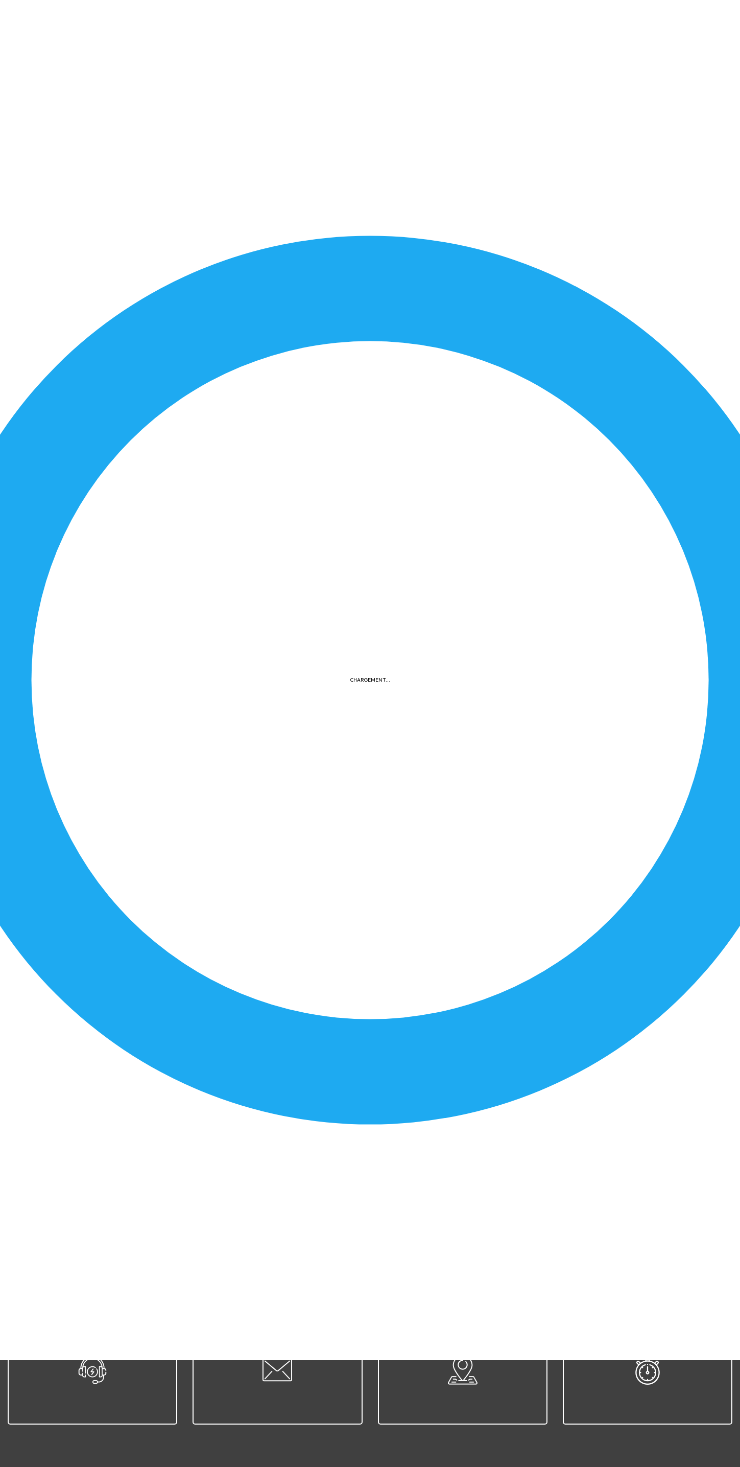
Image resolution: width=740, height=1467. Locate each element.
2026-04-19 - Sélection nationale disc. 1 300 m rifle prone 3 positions (166, 492)
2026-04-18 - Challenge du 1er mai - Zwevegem (501, 404)
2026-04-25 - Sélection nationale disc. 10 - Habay (505, 315)
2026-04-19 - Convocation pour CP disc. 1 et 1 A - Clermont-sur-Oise (537, 1018)
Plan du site (532, 1268)
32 (118, 1195)
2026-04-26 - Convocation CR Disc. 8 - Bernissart (505, 751)
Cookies (457, 1268)
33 (141, 1195)
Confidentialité (402, 1268)
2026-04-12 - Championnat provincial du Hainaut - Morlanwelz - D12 (165, 751)
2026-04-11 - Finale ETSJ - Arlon (103, 840)
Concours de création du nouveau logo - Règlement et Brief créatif (162, 315)
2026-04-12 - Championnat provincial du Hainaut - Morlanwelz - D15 (165, 662)
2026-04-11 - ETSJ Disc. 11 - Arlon (475, 840)
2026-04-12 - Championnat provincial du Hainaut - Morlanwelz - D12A (539, 662)
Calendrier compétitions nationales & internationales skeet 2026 (159, 1018)
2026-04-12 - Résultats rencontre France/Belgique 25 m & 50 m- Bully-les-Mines (187, 573)
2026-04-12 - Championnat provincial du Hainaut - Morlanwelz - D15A (539, 573)
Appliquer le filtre (660, 272)
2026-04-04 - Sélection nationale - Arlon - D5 (499, 1107)
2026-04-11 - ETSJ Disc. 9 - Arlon (104, 929)
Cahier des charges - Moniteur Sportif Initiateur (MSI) (509, 929)
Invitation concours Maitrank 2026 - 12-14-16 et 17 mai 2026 (149, 404)
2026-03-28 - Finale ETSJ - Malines (109, 1107)
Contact (581, 1268)
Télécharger (310, 358)
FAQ (491, 1268)
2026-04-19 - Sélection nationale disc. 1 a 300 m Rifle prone (521, 492)
